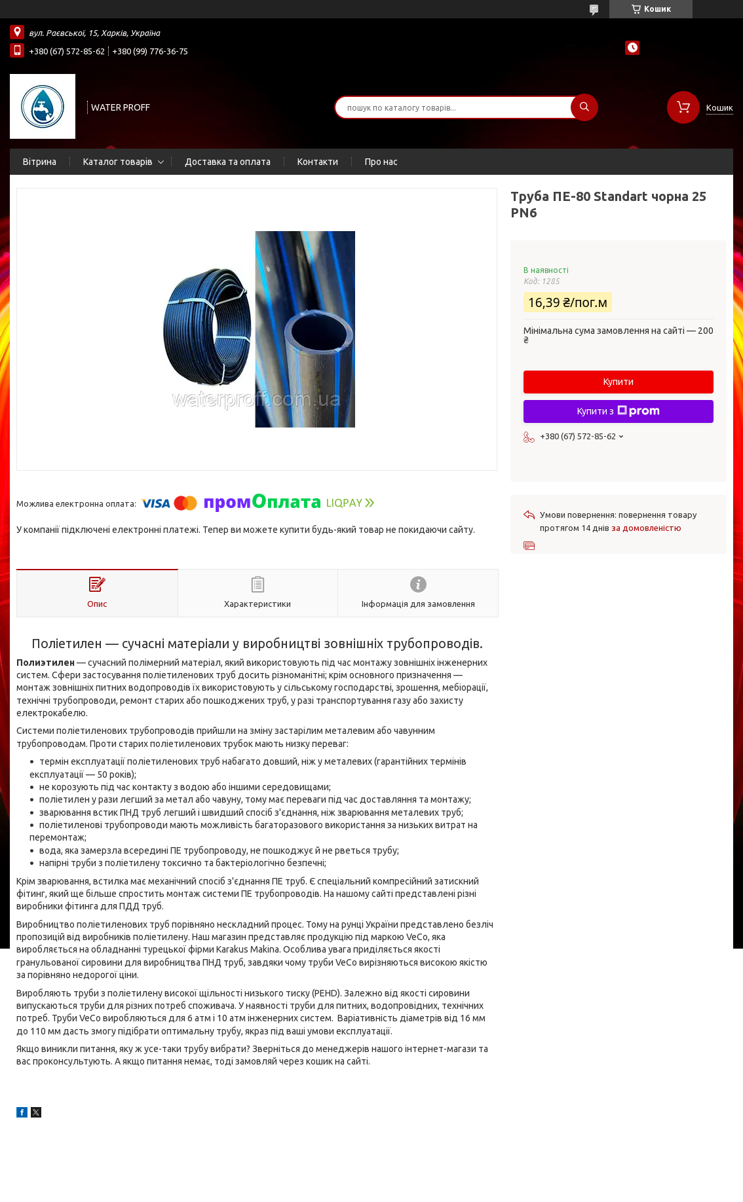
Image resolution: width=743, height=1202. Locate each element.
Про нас (381, 161)
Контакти (317, 161)
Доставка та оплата (228, 161)
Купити (618, 381)
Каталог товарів (118, 161)
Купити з (618, 411)
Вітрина (39, 161)
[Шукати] (584, 107)
